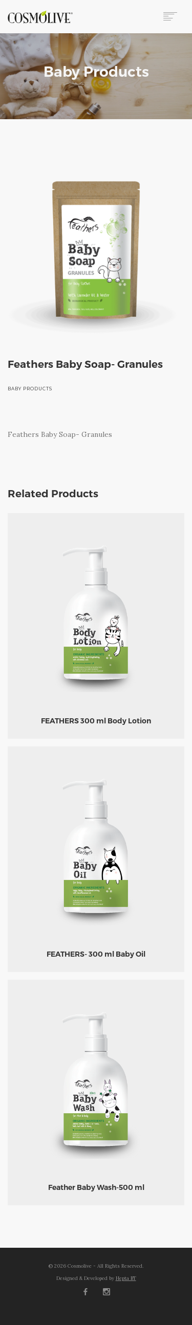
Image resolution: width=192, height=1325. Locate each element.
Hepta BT (126, 1278)
